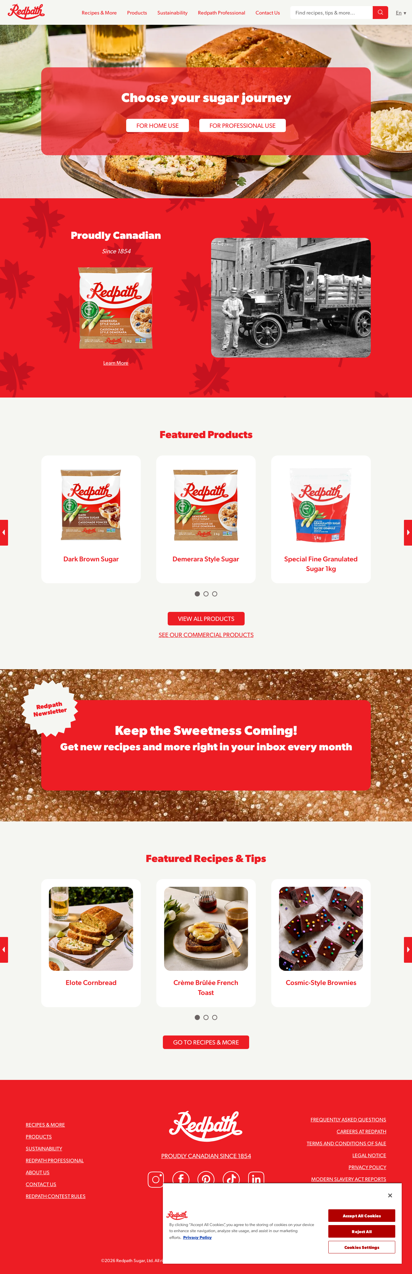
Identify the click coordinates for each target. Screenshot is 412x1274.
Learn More (115, 362)
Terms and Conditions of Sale (346, 1143)
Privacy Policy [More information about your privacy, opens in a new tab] (197, 1237)
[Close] (390, 1195)
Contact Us (268, 12)
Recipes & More (99, 12)
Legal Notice (369, 1155)
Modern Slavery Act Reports (348, 1179)
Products (137, 12)
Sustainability (172, 12)
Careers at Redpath (361, 1131)
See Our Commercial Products (206, 634)
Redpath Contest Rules (56, 1196)
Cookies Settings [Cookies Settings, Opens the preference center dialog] (361, 1247)
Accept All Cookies (362, 1215)
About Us (38, 1172)
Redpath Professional (221, 12)
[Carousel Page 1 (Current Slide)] (197, 593)
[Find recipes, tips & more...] (380, 12)
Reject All (361, 1231)
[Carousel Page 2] (206, 593)
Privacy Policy (367, 1167)
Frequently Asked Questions (348, 1119)
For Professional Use (243, 125)
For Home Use (157, 125)
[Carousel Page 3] (214, 593)
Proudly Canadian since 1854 (206, 1155)
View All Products (206, 618)
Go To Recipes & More (206, 1042)
